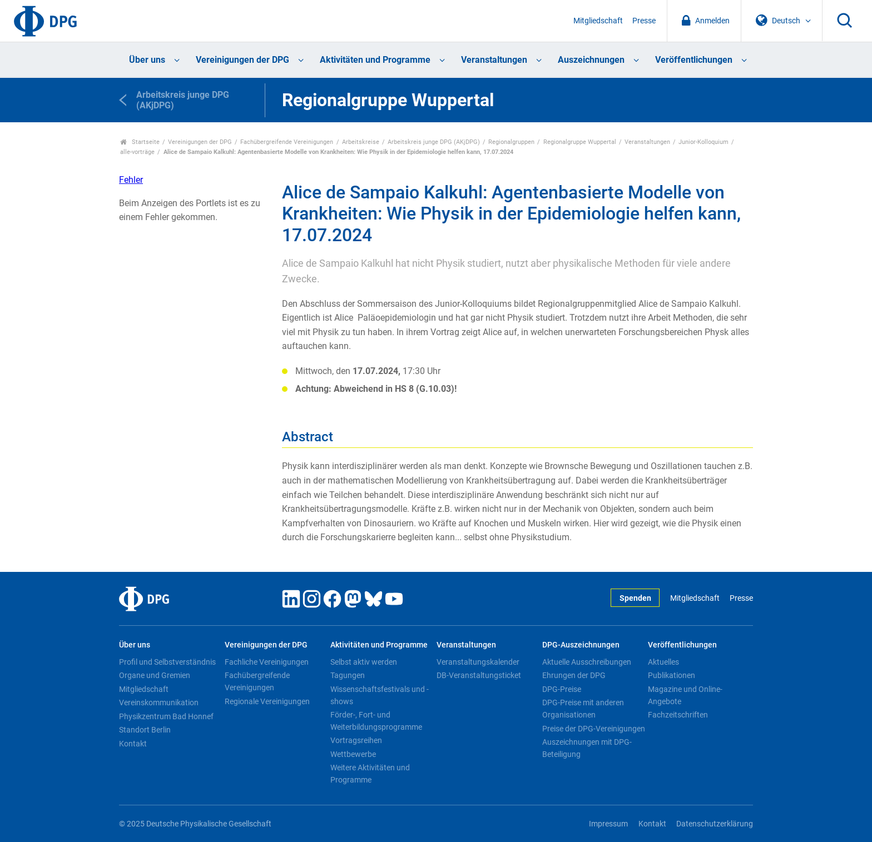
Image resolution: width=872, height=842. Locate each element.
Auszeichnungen (591, 59)
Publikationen (671, 675)
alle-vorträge (137, 152)
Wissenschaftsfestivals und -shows (379, 695)
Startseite (140, 142)
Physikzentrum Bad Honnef (166, 716)
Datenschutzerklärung (714, 824)
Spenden (635, 598)
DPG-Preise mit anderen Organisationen (583, 708)
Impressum (608, 824)
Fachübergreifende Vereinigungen (286, 142)
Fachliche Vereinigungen (267, 661)
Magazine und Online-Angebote (685, 695)
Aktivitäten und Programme (375, 59)
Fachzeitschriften (678, 714)
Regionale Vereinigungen (267, 701)
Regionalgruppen (511, 142)
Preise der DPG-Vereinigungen (593, 728)
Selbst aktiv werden (363, 661)
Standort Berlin (145, 729)
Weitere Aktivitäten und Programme (370, 773)
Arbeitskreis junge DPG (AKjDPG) (434, 142)
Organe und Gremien (154, 675)
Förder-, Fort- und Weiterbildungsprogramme (376, 720)
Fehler (131, 180)
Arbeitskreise (360, 142)
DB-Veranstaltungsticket (479, 675)
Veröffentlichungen (693, 59)
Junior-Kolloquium (703, 142)
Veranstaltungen (494, 59)
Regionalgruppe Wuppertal (579, 142)
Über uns (147, 59)
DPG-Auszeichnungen (581, 645)
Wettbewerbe (353, 754)
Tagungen (347, 675)
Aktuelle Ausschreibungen (586, 661)
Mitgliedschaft (598, 21)
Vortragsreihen (356, 740)
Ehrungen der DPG (574, 675)
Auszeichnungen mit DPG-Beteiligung (587, 748)
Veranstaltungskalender (478, 661)
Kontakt (133, 743)
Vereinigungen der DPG (242, 59)
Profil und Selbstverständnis (167, 661)
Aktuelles (663, 661)
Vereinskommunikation (159, 702)
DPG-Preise (561, 689)
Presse (644, 21)
